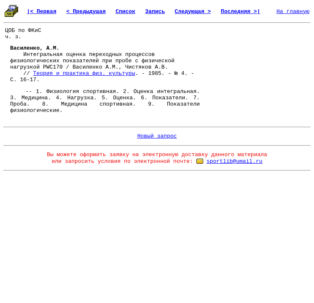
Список (125, 11)
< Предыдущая (86, 11)
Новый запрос (157, 136)
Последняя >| (240, 11)
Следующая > (193, 11)
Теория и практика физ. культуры (84, 73)
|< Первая (41, 11)
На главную (292, 11)
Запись (155, 11)
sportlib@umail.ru (235, 161)
